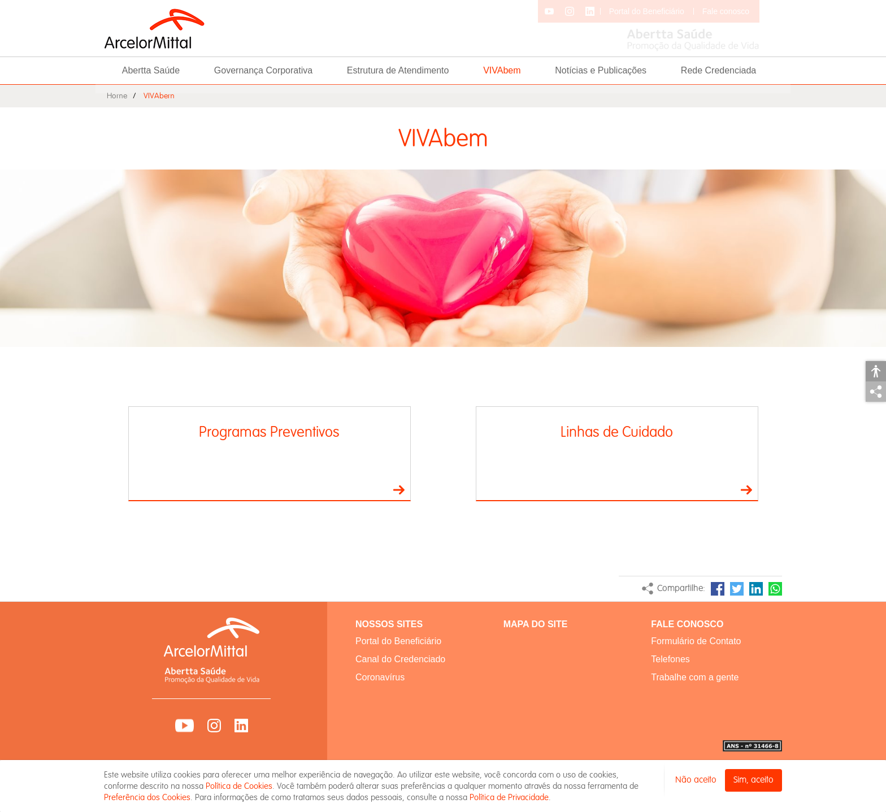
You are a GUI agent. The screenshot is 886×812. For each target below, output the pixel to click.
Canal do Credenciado (400, 659)
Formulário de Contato (696, 641)
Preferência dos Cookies (147, 797)
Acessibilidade (876, 371)
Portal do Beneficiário (646, 11)
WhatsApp (775, 589)
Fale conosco (725, 11)
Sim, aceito (753, 780)
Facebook (717, 589)
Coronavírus (380, 677)
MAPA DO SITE (535, 624)
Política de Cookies (239, 786)
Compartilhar (876, 391)
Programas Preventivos (269, 432)
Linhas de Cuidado (617, 432)
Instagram (214, 725)
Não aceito (695, 780)
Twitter (737, 589)
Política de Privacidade (509, 797)
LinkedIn (756, 589)
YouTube (184, 725)
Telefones (670, 659)
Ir (399, 489)
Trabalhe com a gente (695, 677)
